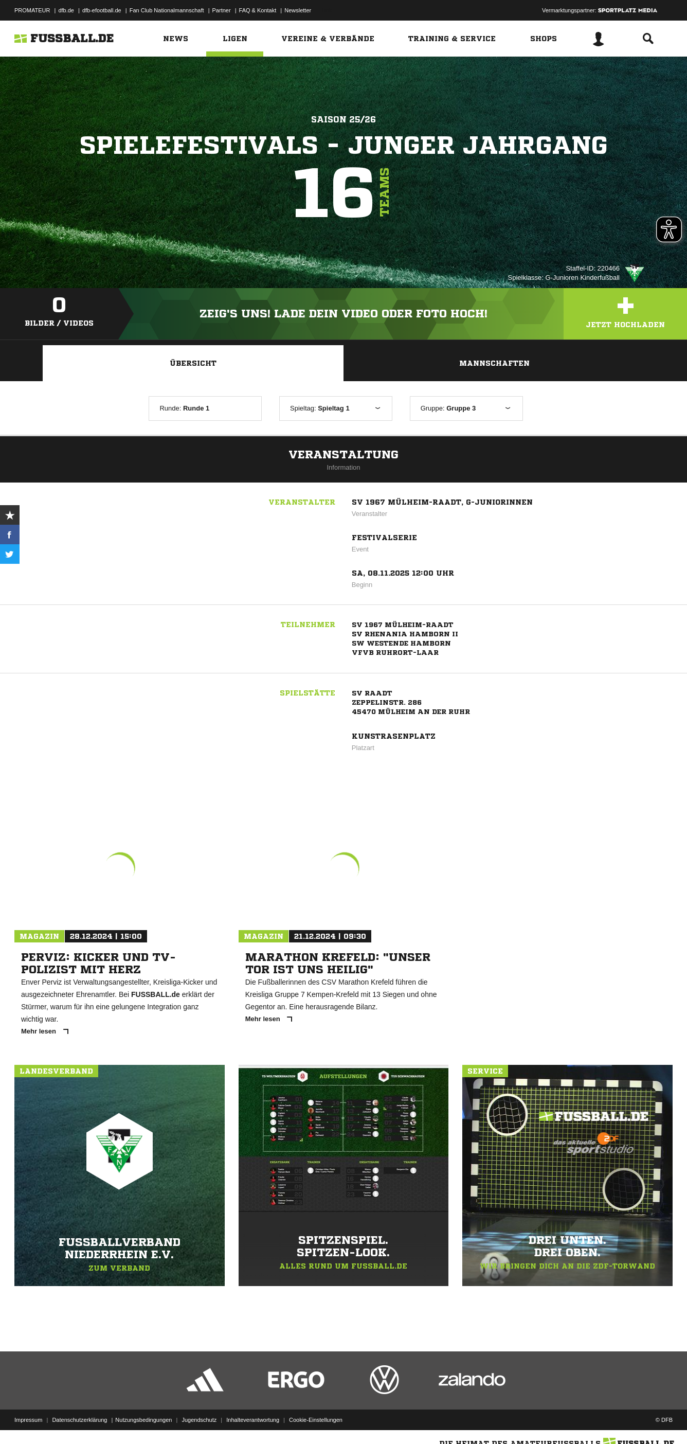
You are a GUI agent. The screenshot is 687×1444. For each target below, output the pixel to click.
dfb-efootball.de (101, 10)
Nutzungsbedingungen (143, 1420)
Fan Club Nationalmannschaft (167, 10)
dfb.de (66, 10)
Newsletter (297, 10)
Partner (221, 10)
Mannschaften (494, 363)
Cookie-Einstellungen (315, 1420)
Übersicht (193, 363)
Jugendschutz (199, 1420)
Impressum (28, 1420)
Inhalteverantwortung (252, 1420)
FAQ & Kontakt (258, 10)
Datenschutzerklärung (79, 1420)
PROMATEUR (32, 10)
